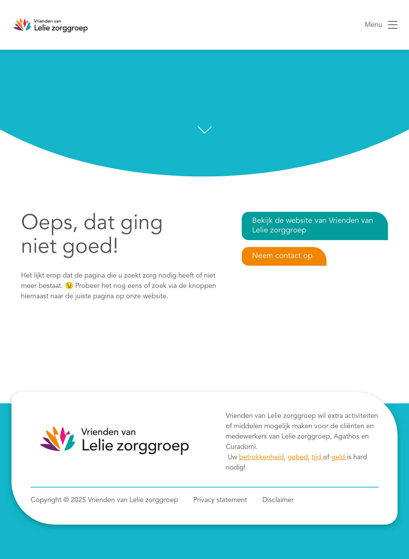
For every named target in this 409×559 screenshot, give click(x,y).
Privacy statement (220, 500)
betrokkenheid (261, 457)
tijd (317, 457)
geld (339, 457)
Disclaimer (278, 500)
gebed (298, 457)
